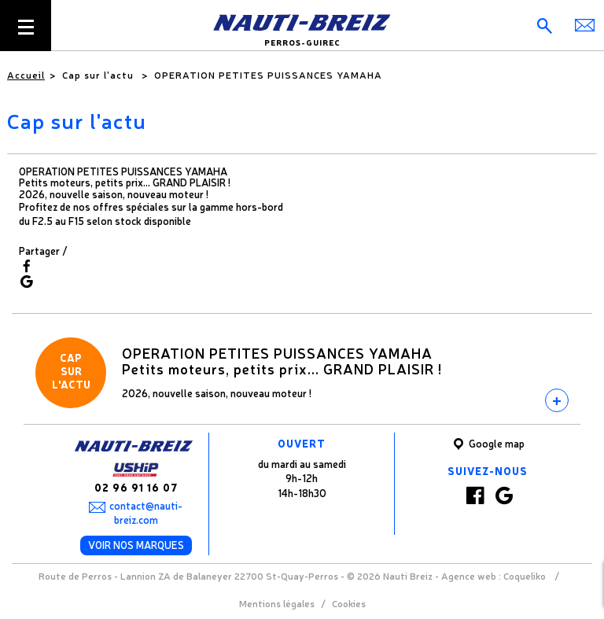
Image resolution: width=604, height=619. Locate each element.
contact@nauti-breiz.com (145, 513)
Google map (488, 444)
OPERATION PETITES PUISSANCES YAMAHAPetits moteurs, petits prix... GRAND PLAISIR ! (282, 360)
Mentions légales (277, 603)
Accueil (26, 74)
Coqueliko (524, 575)
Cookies (349, 603)
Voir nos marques (136, 544)
